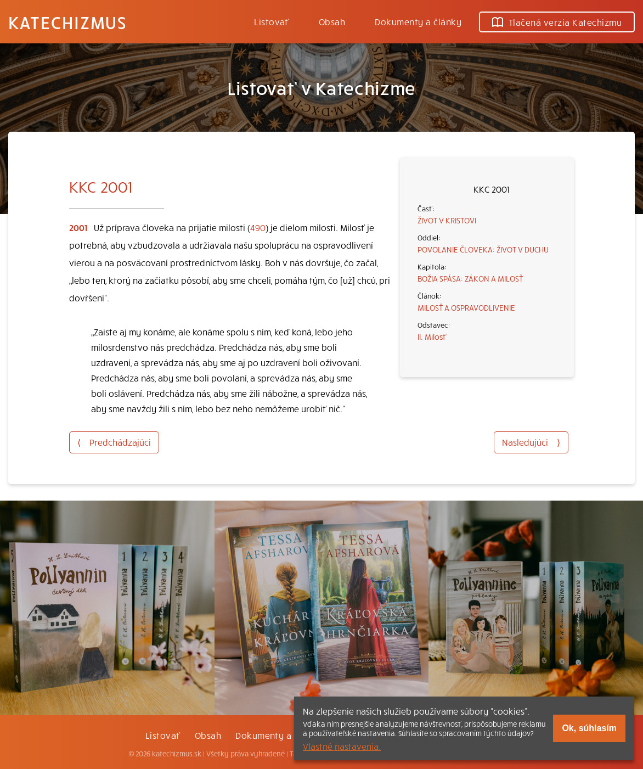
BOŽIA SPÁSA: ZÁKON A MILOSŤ (470, 278)
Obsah (332, 21)
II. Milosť (432, 336)
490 (258, 227)
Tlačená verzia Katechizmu (557, 21)
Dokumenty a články (418, 21)
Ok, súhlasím (589, 728)
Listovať (271, 21)
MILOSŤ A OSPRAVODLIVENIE (466, 307)
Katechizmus (67, 22)
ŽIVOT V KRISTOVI (447, 220)
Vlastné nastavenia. (342, 745)
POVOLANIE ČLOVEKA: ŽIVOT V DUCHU (483, 249)
